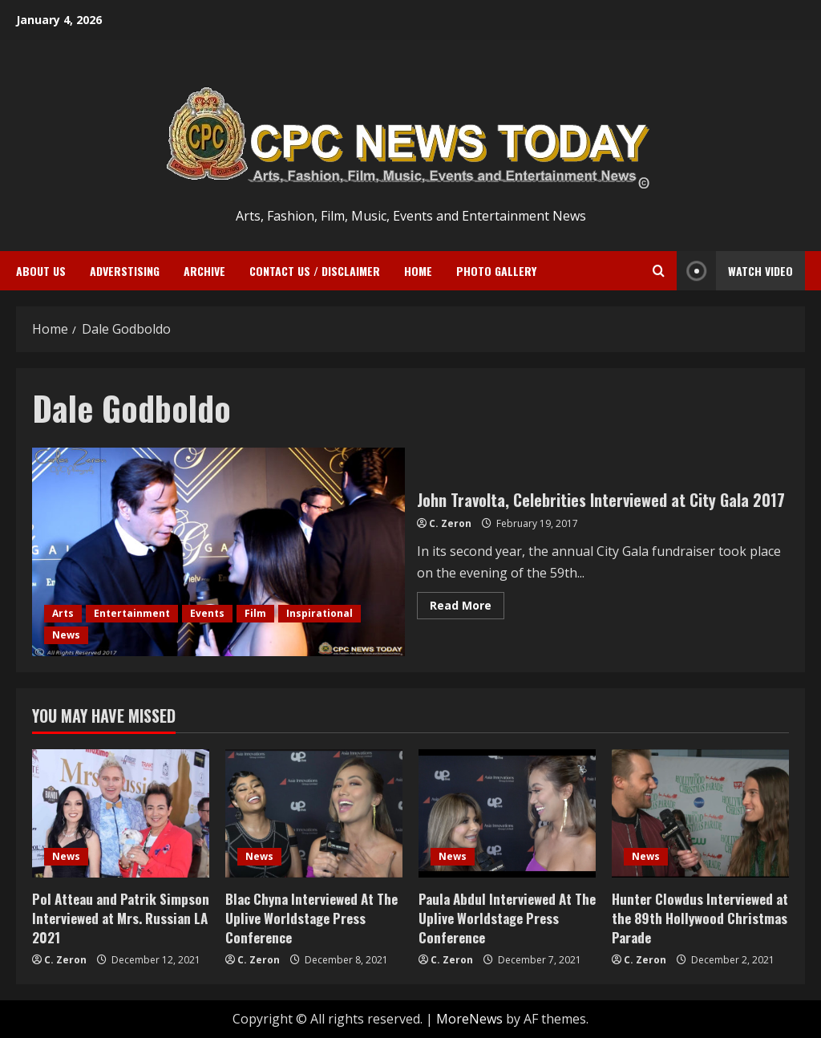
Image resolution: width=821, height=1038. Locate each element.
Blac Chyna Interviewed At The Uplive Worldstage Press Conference (311, 918)
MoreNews (469, 1019)
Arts (63, 613)
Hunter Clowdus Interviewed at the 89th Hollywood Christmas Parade (700, 918)
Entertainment (132, 613)
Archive (204, 270)
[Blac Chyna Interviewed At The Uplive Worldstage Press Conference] (313, 813)
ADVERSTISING (125, 270)
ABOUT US (41, 270)
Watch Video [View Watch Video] (735, 270)
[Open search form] (659, 270)
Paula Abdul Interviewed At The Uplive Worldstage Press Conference (507, 918)
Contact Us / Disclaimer (314, 270)
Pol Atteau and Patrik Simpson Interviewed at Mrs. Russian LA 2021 (120, 918)
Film (255, 613)
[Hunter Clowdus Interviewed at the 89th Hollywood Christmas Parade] (700, 813)
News (66, 635)
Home (418, 270)
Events (207, 613)
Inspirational (319, 613)
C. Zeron (450, 523)
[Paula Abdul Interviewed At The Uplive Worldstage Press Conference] (507, 813)
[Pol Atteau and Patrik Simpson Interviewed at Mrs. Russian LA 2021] (120, 813)
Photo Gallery (496, 270)
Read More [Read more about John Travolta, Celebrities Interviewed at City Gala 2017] (467, 608)
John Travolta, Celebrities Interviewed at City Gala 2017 (218, 552)
